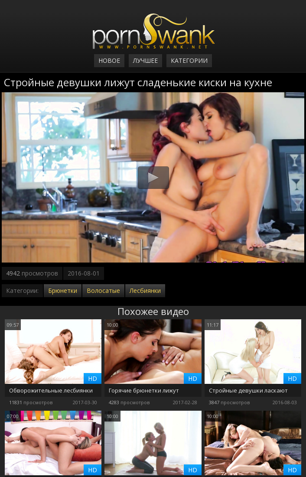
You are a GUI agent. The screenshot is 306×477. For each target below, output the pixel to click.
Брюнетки (62, 290)
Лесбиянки (145, 290)
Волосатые (103, 290)
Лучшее (145, 60)
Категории (189, 60)
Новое (109, 60)
